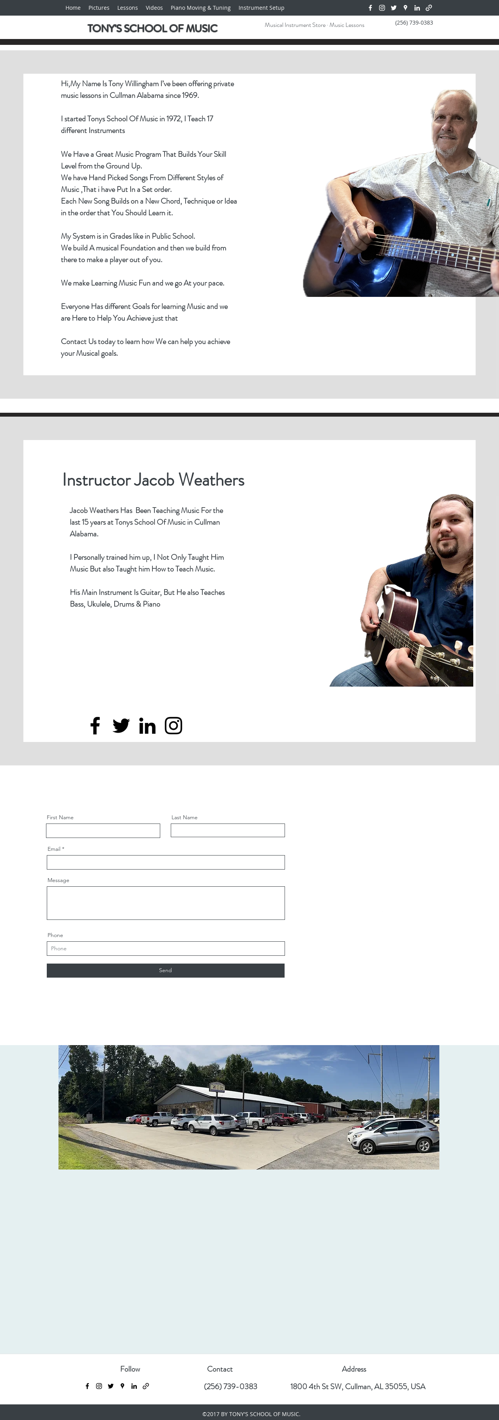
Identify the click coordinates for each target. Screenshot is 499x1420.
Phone (55, 935)
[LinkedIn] (417, 8)
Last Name (185, 817)
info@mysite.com (380, 893)
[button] (154, 8)
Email (54, 849)
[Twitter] (394, 8)
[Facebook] (370, 8)
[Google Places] (405, 8)
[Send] (166, 971)
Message (58, 880)
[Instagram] (382, 8)
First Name (60, 817)
